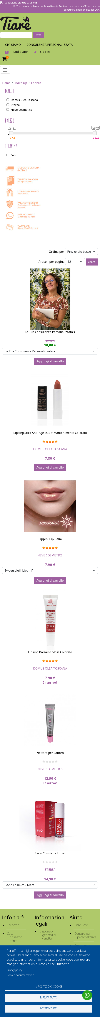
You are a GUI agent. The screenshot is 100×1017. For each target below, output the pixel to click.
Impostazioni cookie (48, 986)
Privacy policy (14, 970)
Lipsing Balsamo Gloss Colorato (50, 652)
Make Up (20, 83)
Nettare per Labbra (50, 753)
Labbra (36, 83)
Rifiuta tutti (48, 997)
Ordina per (56, 252)
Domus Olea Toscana (50, 449)
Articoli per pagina (51, 262)
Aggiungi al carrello (50, 361)
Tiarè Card (81, 925)
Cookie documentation (20, 975)
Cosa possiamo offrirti (14, 937)
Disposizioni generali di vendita (47, 934)
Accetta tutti (48, 1008)
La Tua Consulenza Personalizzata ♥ (50, 332)
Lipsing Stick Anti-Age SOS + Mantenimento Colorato (50, 433)
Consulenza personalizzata (50, 45)
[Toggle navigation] (5, 70)
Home (6, 83)
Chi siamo (13, 925)
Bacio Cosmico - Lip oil (50, 853)
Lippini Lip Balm (50, 539)
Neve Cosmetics (50, 555)
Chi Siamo (13, 45)
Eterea (50, 870)
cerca (38, 35)
